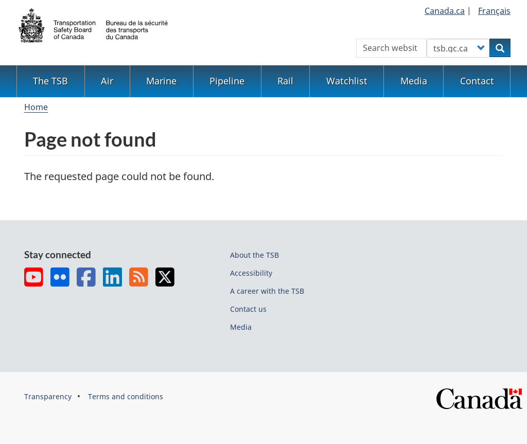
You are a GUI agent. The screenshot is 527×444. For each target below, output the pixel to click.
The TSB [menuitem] (50, 81)
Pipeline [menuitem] (226, 81)
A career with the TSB (267, 291)
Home (36, 107)
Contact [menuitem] (477, 81)
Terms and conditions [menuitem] (125, 396)
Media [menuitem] (413, 81)
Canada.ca (445, 10)
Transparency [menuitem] (48, 396)
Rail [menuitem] (285, 81)
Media (241, 327)
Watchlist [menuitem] (346, 81)
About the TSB (254, 255)
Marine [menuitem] (161, 81)
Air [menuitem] (107, 81)
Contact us (248, 309)
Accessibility (251, 273)
